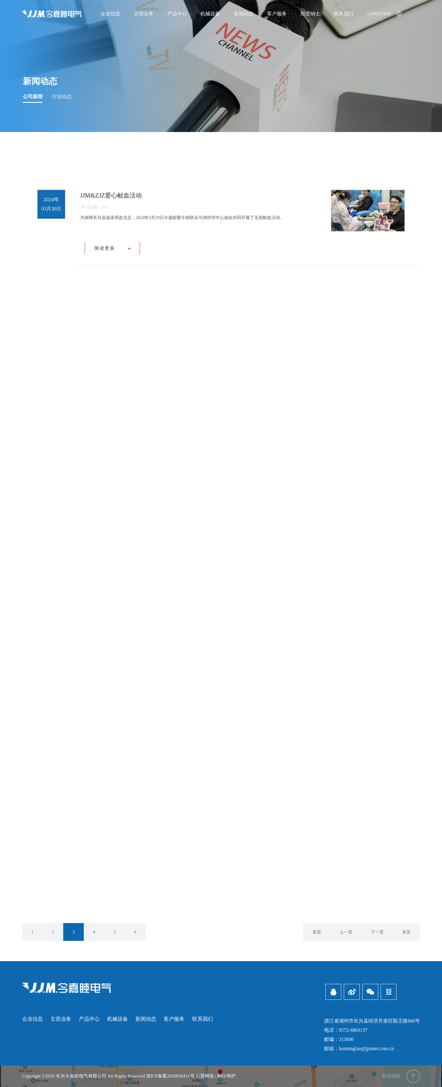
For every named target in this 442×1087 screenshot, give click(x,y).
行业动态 (63, 96)
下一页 (377, 932)
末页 (406, 932)
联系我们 (202, 1019)
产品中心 (89, 1019)
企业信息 (32, 1019)
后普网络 (205, 1075)
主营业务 (60, 1019)
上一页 (345, 932)
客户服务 (174, 1019)
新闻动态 (42, 81)
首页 (316, 932)
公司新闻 (34, 96)
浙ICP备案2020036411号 (170, 1075)
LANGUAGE (384, 7)
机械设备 (117, 1019)
